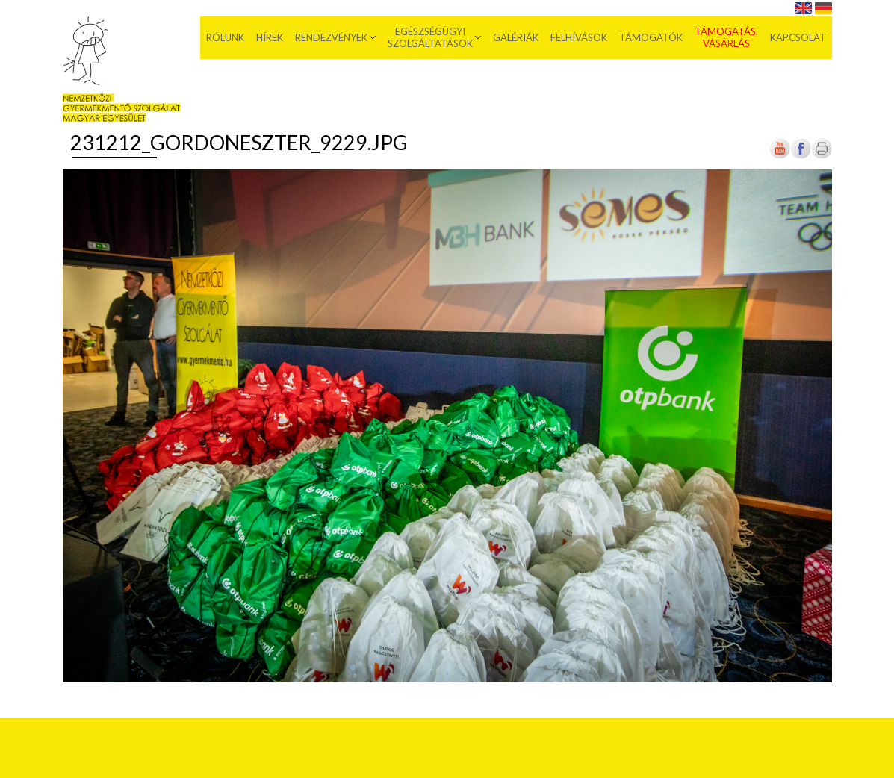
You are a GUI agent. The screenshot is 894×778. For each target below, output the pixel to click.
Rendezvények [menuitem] (331, 37)
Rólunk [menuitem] (225, 37)
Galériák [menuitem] (515, 37)
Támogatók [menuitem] (651, 37)
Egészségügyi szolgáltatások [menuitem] (430, 37)
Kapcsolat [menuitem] (798, 37)
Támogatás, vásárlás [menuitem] (726, 37)
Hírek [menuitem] (269, 37)
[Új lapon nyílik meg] (800, 155)
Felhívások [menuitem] (578, 37)
